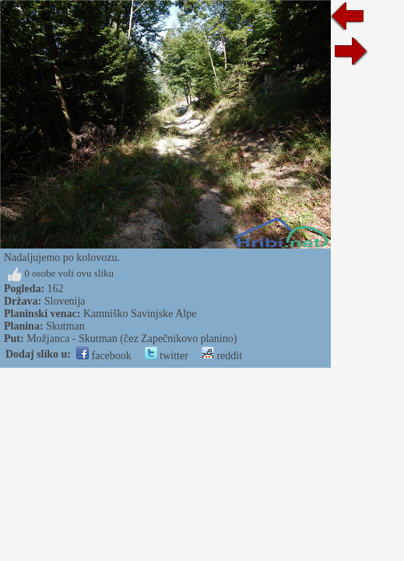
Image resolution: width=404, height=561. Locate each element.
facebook (104, 356)
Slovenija (65, 301)
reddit (222, 356)
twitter (166, 356)
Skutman (65, 326)
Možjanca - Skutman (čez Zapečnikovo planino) (131, 338)
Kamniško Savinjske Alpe (139, 313)
